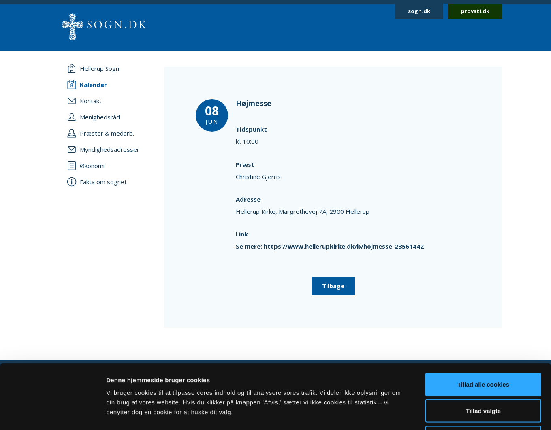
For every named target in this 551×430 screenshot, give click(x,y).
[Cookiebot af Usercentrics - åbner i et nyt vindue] (52, 414)
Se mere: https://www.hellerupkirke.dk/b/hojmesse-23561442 (330, 246)
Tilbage (333, 286)
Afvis (483, 376)
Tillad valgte (483, 350)
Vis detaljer (421, 414)
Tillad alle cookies (483, 323)
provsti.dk (475, 11)
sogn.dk (419, 11)
